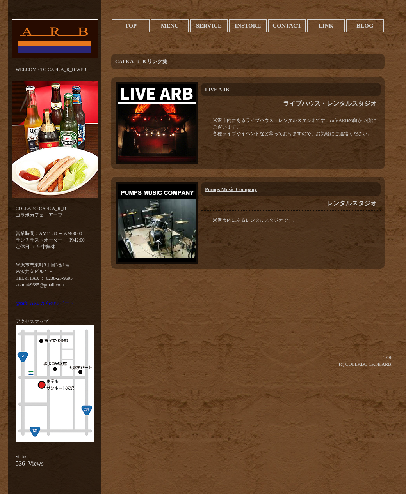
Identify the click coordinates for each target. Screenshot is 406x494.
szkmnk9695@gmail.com (40, 285)
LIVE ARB (217, 89)
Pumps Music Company (231, 189)
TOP (388, 357)
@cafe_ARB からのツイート (45, 303)
